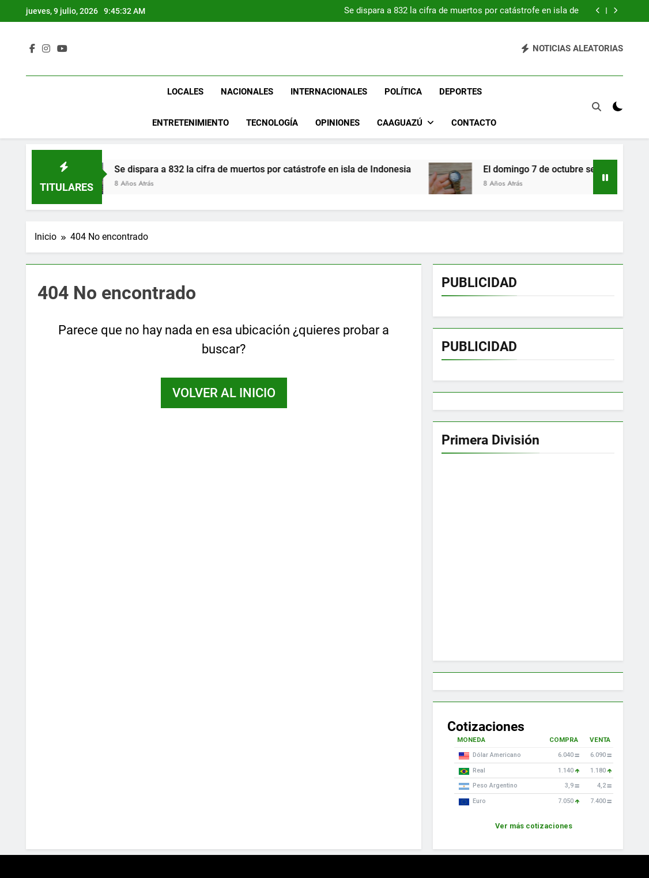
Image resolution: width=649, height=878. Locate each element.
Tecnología (272, 123)
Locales (185, 91)
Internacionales (328, 91)
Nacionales (247, 91)
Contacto (473, 123)
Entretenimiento (190, 123)
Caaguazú (399, 123)
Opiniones (337, 123)
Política (403, 91)
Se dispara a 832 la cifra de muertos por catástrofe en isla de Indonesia (461, 11)
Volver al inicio (224, 393)
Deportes (460, 91)
